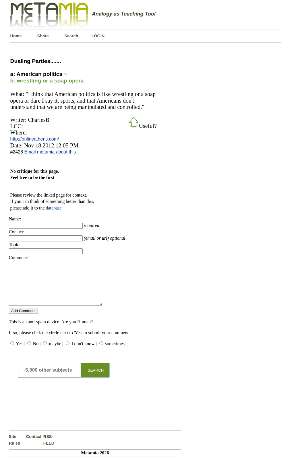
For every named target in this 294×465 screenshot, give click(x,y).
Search (71, 36)
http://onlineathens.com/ (34, 139)
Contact (34, 445)
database (54, 207)
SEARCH (96, 379)
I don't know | (83, 352)
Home (16, 36)
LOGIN (98, 36)
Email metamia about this (50, 151)
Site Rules (14, 448)
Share (43, 36)
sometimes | (116, 352)
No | (37, 352)
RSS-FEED (48, 448)
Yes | (20, 352)
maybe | (56, 352)
